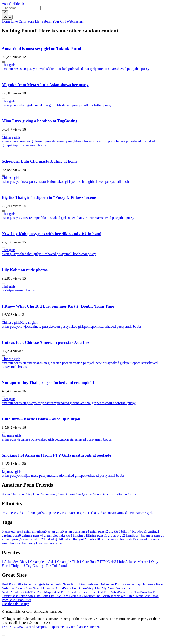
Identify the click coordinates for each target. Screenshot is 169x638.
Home (6, 21)
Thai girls (8, 65)
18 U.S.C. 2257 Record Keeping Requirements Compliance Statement (51, 627)
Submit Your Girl (53, 21)
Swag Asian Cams (61, 494)
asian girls (30, 141)
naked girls (67, 69)
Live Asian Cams (20, 588)
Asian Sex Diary (15, 561)
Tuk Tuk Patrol (55, 565)
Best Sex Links (86, 592)
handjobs (140, 141)
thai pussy (142, 69)
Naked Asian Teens (129, 596)
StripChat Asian (37, 494)
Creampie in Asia (41, 561)
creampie (34, 218)
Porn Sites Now (129, 592)
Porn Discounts (82, 584)
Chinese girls (11, 137)
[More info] (3, 62)
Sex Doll (99, 584)
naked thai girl (85, 69)
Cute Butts (88, 561)
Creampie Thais (67, 561)
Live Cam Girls (65, 596)
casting (92, 141)
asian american (12, 141)
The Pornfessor (105, 596)
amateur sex (10, 69)
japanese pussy (28, 439)
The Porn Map (40, 592)
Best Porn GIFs (13, 584)
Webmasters (75, 21)
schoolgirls (87, 181)
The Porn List (44, 596)
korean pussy (59, 326)
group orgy (114, 535)
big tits (23, 218)
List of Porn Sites (63, 592)
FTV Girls (105, 561)
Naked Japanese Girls (47, 588)
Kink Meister (85, 596)
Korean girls (29, 322)
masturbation (46, 181)
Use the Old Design (15, 604)
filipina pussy (94, 535)
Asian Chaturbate (14, 494)
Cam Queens (83, 494)
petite (99, 69)
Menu (7, 17)
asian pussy (27, 69)
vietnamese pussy (49, 543)
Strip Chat (94, 588)
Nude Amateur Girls (16, 592)
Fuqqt (138, 584)
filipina (77, 535)
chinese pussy (124, 141)
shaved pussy (125, 69)
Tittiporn (15, 565)
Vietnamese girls (140, 513)
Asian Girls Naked (59, 584)
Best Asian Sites (19, 600)
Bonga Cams (127, 494)
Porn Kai (146, 592)
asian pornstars (47, 141)
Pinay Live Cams (75, 588)
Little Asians (124, 561)
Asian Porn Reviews (120, 584)
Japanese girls (11, 435)
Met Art (142, 561)
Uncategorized (115, 513)
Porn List (34, 21)
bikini (6, 290)
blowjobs (41, 69)
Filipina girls (33, 513)
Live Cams (19, 21)
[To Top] (3, 635)
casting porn (106, 141)
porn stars (110, 69)
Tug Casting (33, 565)
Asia (13, 3)
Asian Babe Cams (105, 494)
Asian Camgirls (35, 584)
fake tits (53, 69)
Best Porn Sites (107, 592)
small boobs (88, 105)
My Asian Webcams (116, 588)
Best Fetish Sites (23, 596)
